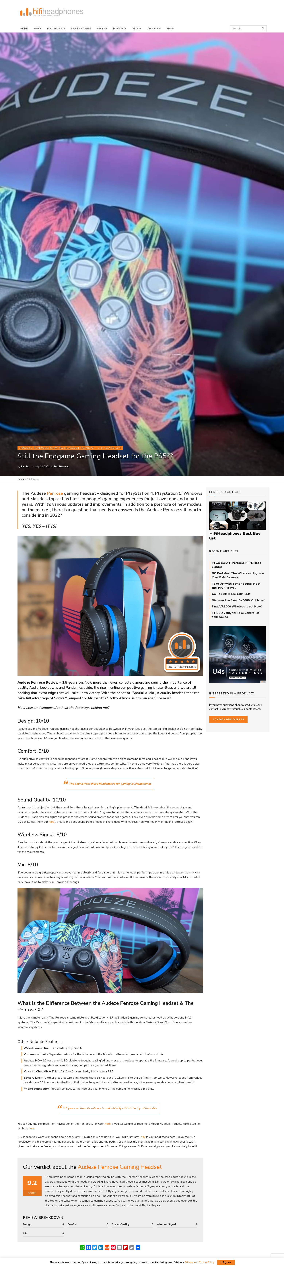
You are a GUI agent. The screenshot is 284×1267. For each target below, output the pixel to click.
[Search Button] (263, 28)
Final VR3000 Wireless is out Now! (237, 607)
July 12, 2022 (42, 466)
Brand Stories (81, 28)
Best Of (102, 28)
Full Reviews (56, 28)
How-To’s (120, 28)
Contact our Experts (228, 719)
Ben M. (25, 466)
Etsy (142, 1137)
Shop (170, 28)
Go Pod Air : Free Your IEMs (231, 594)
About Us (154, 28)
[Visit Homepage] (51, 12)
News (37, 28)
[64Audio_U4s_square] (237, 654)
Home (24, 28)
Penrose (54, 493)
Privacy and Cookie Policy (199, 1262)
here (52, 822)
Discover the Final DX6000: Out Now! (238, 600)
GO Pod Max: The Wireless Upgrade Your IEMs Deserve (238, 575)
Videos (137, 28)
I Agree (226, 1262)
